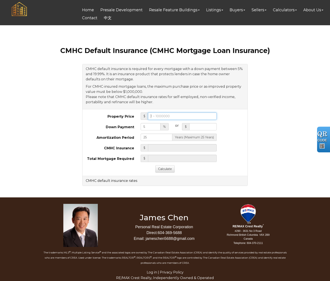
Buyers (236, 10)
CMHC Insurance (119, 148)
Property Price (120, 116)
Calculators (284, 10)
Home (88, 10)
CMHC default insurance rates (111, 181)
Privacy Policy (172, 272)
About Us (312, 10)
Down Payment (120, 127)
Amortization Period (115, 138)
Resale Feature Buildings (173, 10)
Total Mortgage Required (110, 159)
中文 (108, 18)
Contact (89, 18)
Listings (213, 10)
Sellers (258, 10)
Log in (152, 272)
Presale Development (121, 10)
